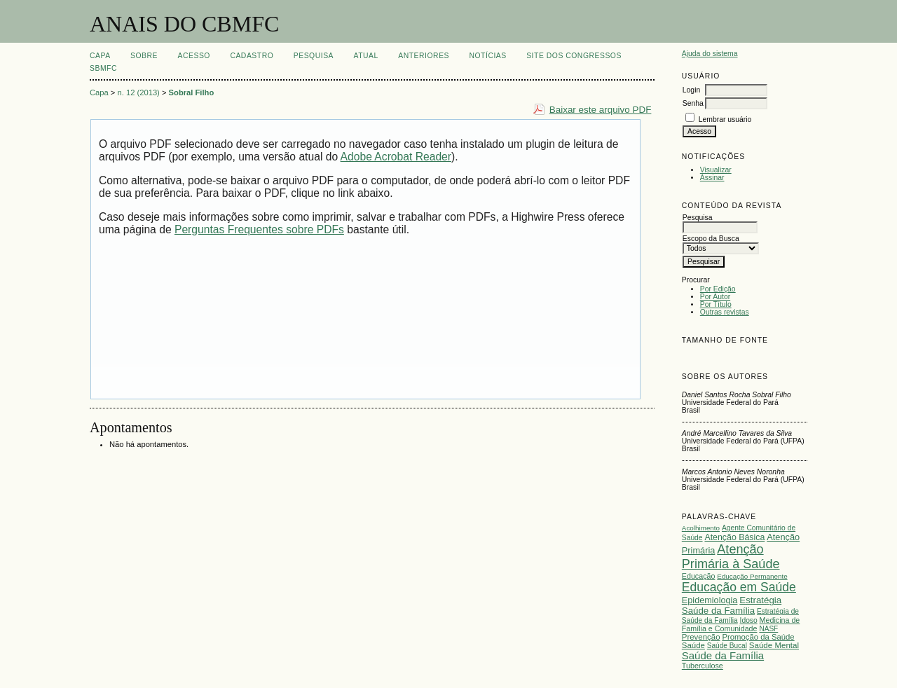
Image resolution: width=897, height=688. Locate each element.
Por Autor (715, 297)
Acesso (194, 56)
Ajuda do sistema (710, 53)
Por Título (716, 304)
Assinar (712, 177)
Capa (100, 56)
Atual (366, 56)
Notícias (487, 56)
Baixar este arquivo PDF (600, 109)
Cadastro (251, 56)
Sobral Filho (191, 92)
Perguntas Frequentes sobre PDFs (259, 229)
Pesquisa (314, 56)
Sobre (144, 56)
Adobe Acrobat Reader (396, 157)
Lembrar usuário (725, 119)
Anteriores (423, 56)
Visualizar (716, 170)
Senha (693, 103)
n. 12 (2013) (139, 92)
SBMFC (103, 68)
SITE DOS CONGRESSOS (574, 56)
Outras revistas (724, 312)
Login (691, 90)
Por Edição (718, 289)
